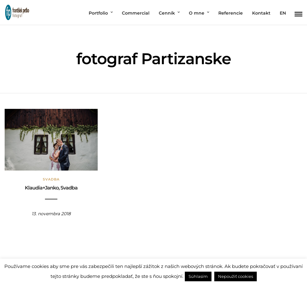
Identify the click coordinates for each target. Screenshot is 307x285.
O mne (196, 13)
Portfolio (98, 13)
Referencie (230, 13)
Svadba (51, 179)
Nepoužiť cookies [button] (235, 276)
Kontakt (261, 13)
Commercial (135, 13)
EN (283, 13)
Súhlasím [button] (198, 276)
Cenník (167, 13)
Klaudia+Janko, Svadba (51, 188)
